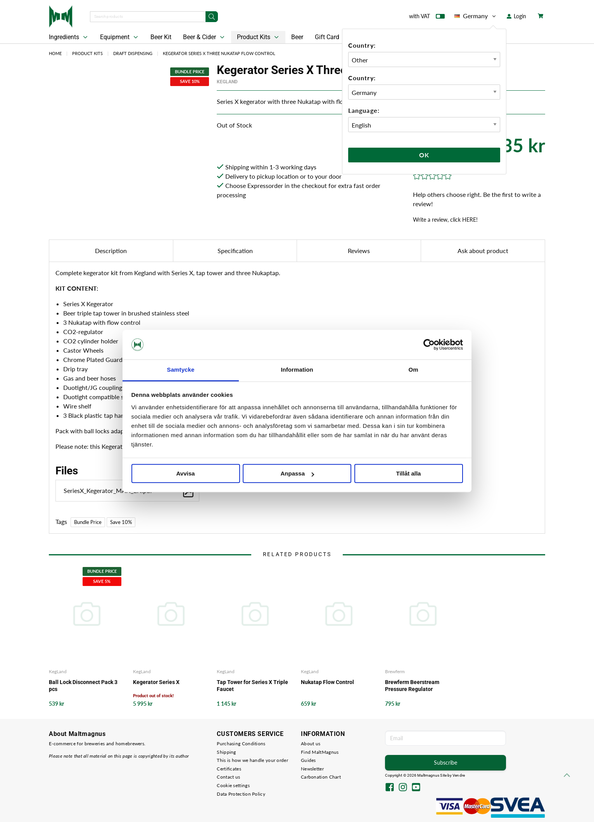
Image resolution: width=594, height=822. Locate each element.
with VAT (427, 18)
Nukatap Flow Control (327, 682)
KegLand (227, 81)
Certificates (229, 769)
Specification (235, 250)
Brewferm (395, 671)
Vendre (458, 775)
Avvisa (185, 473)
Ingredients (69, 37)
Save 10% (121, 522)
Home (55, 53)
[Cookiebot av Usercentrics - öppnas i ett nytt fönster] (429, 344)
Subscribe (445, 762)
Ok (424, 155)
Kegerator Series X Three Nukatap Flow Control (219, 53)
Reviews (359, 250)
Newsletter (312, 769)
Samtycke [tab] (181, 370)
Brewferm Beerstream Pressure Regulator (412, 685)
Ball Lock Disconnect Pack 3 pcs (83, 685)
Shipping (226, 752)
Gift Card (327, 37)
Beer (297, 37)
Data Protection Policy (241, 794)
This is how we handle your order (252, 760)
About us (310, 743)
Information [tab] (297, 370)
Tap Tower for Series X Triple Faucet (252, 685)
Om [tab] (413, 370)
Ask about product (483, 250)
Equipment (120, 37)
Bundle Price (88, 522)
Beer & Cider (204, 37)
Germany (475, 15)
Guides (308, 760)
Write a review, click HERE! (445, 219)
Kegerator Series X (156, 682)
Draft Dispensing (132, 53)
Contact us (228, 777)
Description (111, 250)
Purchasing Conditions (241, 743)
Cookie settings (233, 785)
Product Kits (258, 37)
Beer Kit (160, 37)
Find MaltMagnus (320, 752)
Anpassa (297, 473)
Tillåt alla (408, 473)
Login (516, 16)
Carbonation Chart (321, 777)
